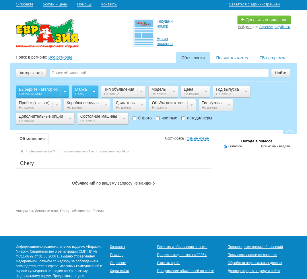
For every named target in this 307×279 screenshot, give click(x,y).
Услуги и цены (55, 4)
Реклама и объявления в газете (182, 247)
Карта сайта (119, 271)
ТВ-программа (273, 57)
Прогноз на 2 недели (275, 146)
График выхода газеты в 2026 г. (182, 255)
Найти (280, 73)
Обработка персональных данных (255, 263)
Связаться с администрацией (254, 4)
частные (166, 118)
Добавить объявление (264, 20)
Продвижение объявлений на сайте (185, 271)
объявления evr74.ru (44, 151)
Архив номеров (165, 41)
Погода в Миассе (257, 141)
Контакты (109, 4)
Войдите (245, 27)
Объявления (193, 57)
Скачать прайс (168, 263)
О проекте (24, 4)
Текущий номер (165, 23)
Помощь (84, 4)
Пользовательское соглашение (252, 255)
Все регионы (60, 57)
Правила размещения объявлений (255, 247)
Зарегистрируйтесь (274, 27)
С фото (142, 118)
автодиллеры (196, 118)
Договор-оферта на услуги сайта (254, 271)
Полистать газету (232, 57)
